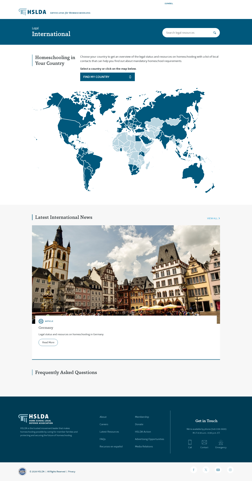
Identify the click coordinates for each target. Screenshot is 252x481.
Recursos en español (111, 446)
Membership (142, 417)
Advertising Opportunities (149, 439)
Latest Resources (109, 431)
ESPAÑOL (169, 3)
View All (212, 218)
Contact (204, 444)
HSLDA (41, 471)
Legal (35, 28)
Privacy (71, 471)
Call (189, 444)
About (103, 417)
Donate (139, 424)
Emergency (220, 444)
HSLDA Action (143, 431)
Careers (104, 424)
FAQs (103, 439)
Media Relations (144, 446)
